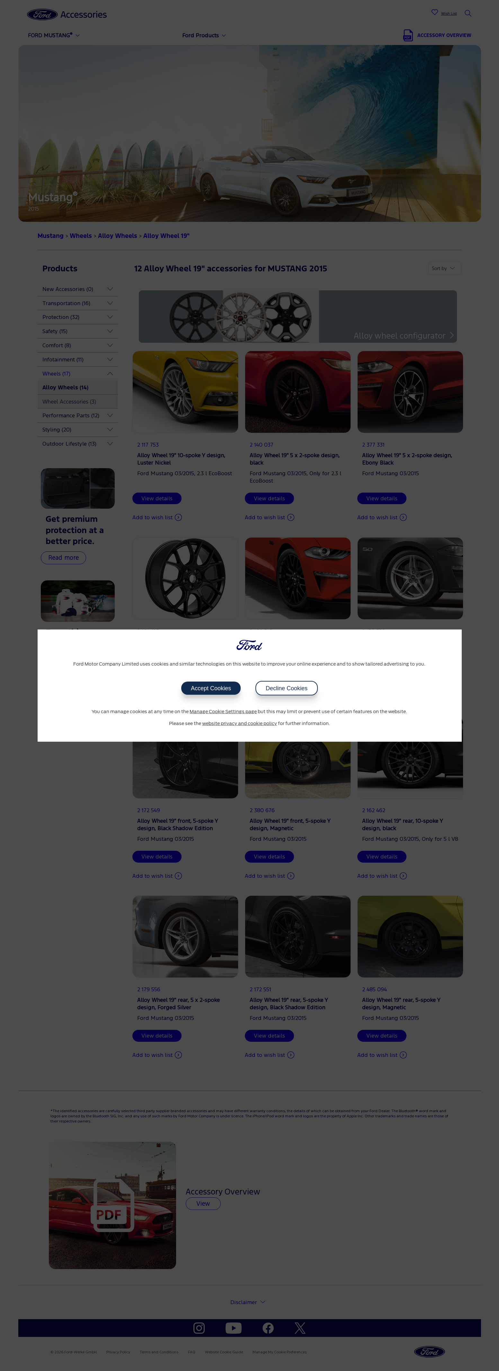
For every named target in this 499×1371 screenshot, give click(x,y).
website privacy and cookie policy (239, 724)
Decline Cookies (286, 688)
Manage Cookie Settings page (223, 711)
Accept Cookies (211, 688)
